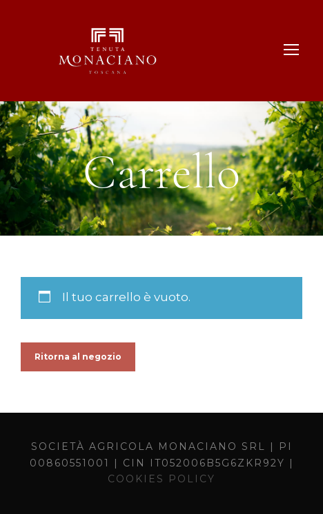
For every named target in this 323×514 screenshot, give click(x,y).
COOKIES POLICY (161, 479)
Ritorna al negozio (78, 356)
